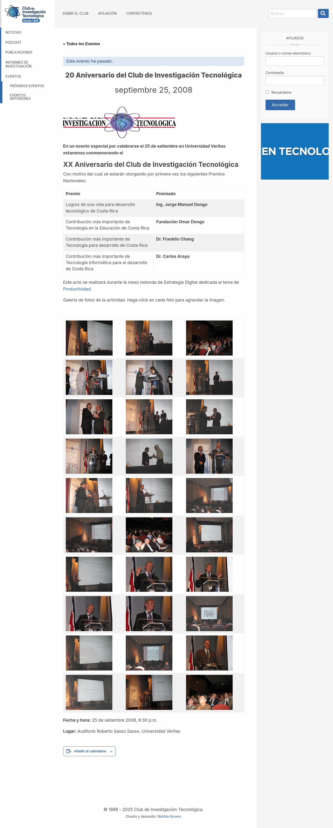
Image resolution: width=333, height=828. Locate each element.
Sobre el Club (75, 13)
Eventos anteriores (20, 97)
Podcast (14, 42)
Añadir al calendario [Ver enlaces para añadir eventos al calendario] (90, 751)
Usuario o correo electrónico (288, 53)
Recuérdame (278, 92)
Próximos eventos (27, 86)
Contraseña (275, 73)
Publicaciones (19, 52)
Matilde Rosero (169, 816)
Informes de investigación (19, 64)
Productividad (77, 288)
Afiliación (107, 13)
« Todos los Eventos (81, 44)
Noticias (13, 32)
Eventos (13, 76)
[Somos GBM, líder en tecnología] (295, 151)
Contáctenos (139, 13)
